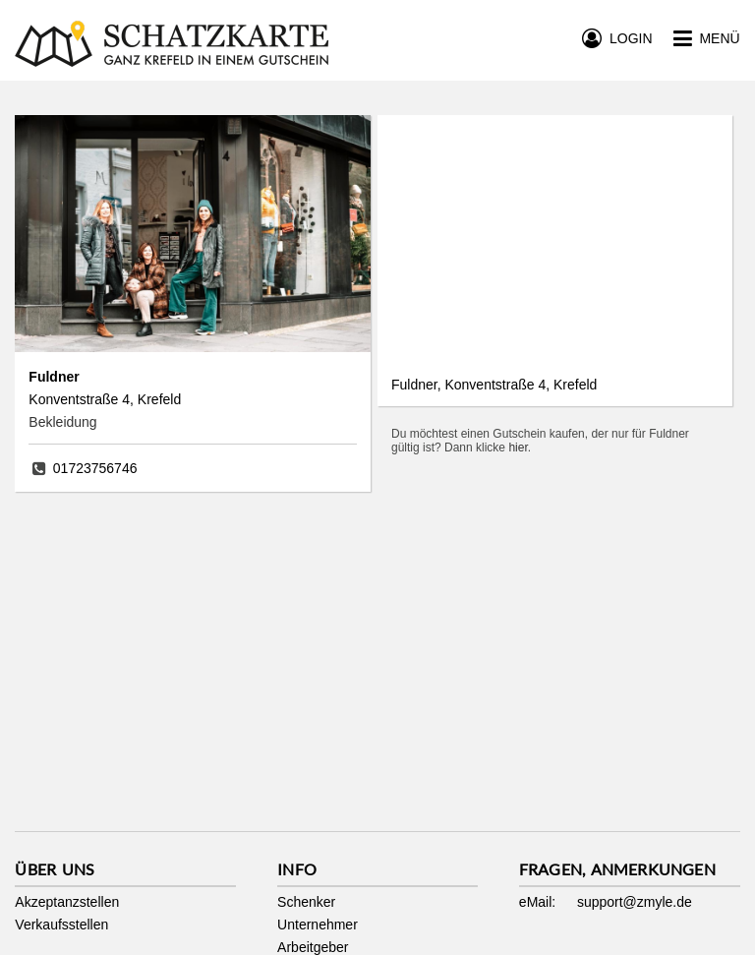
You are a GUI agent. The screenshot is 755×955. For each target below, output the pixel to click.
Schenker (306, 902)
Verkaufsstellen (61, 924)
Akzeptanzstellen (67, 902)
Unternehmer (317, 924)
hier (517, 447)
